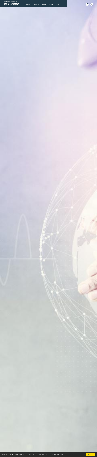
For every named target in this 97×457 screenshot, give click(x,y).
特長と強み (28, 4)
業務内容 (37, 4)
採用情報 (62, 4)
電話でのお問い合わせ (87, 4)
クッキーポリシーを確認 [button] (57, 454)
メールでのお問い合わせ (91, 4)
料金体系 (54, 4)
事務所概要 (46, 4)
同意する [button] (90, 454)
